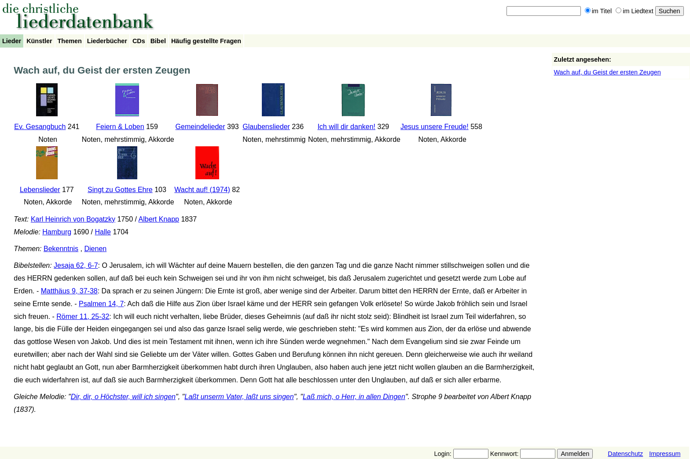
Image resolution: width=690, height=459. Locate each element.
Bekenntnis (61, 248)
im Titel (598, 11)
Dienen (95, 248)
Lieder (11, 40)
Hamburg (56, 232)
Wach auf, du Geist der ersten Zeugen (607, 72)
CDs (138, 40)
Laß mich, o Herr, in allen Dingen (354, 396)
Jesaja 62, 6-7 (76, 265)
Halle (102, 232)
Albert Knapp (159, 219)
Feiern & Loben (120, 126)
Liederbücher (107, 40)
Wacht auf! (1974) (202, 189)
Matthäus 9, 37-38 (69, 291)
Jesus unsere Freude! (434, 126)
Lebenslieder (40, 189)
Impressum (664, 453)
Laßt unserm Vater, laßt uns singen (239, 396)
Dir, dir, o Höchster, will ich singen (123, 396)
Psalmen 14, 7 (101, 303)
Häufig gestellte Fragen (206, 40)
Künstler (39, 40)
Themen (70, 40)
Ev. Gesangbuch (40, 126)
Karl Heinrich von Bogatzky (73, 219)
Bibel (158, 40)
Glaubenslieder (266, 126)
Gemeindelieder (200, 126)
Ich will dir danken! (346, 126)
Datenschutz (625, 453)
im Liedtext (634, 11)
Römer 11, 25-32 (82, 316)
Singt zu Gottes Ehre (120, 189)
